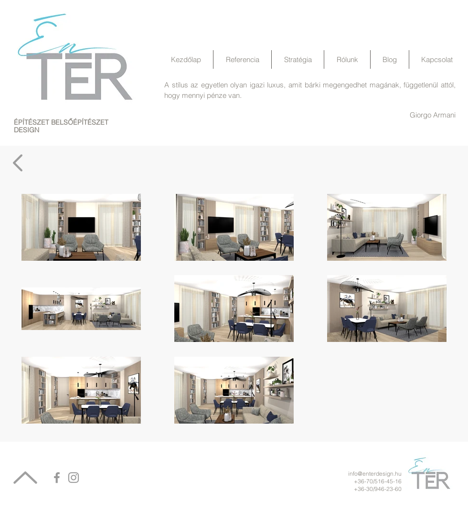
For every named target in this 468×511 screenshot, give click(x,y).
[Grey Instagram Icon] (73, 477)
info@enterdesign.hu (375, 473)
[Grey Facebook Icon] (57, 477)
